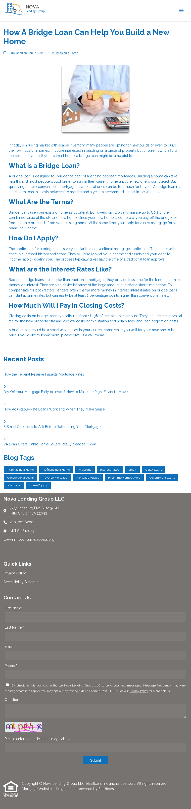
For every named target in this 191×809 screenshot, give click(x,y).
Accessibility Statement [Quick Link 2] (22, 582)
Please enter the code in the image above (38, 739)
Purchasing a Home (65, 53)
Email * (10, 647)
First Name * (14, 608)
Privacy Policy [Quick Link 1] (14, 573)
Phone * (11, 666)
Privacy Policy (139, 691)
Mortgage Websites (38, 789)
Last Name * (14, 627)
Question (12, 700)
